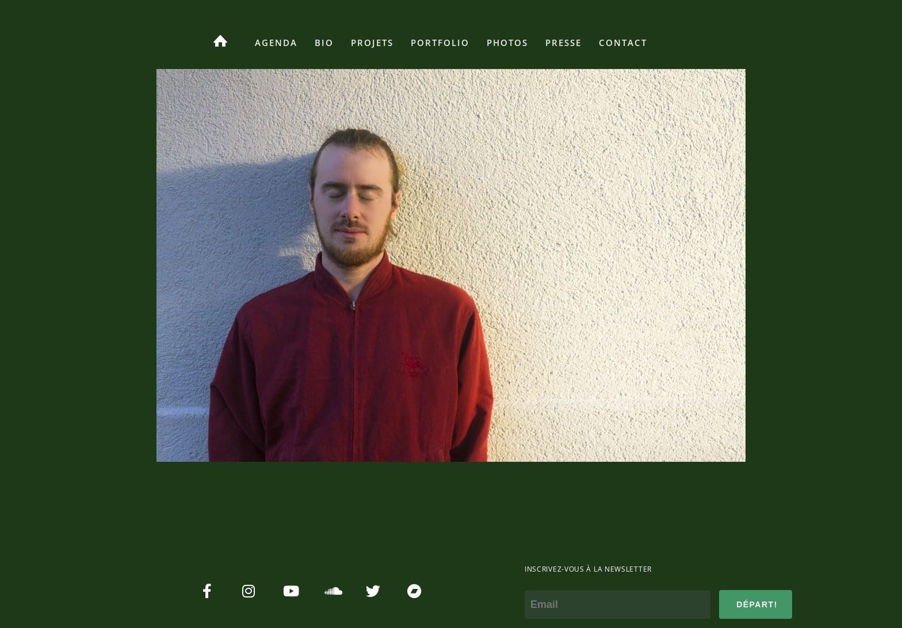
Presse (563, 42)
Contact (623, 42)
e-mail (539, 582)
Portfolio (440, 42)
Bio (324, 42)
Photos (507, 42)
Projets (372, 42)
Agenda (276, 42)
